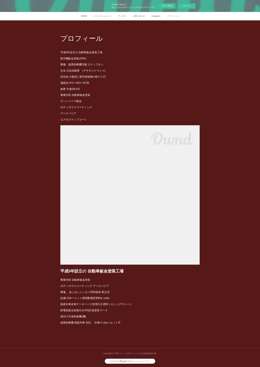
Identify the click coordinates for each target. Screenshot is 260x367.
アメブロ (122, 16)
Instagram (155, 16)
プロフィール (173, 16)
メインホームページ (103, 16)
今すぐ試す (167, 5)
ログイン (187, 6)
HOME (84, 16)
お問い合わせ (139, 16)
